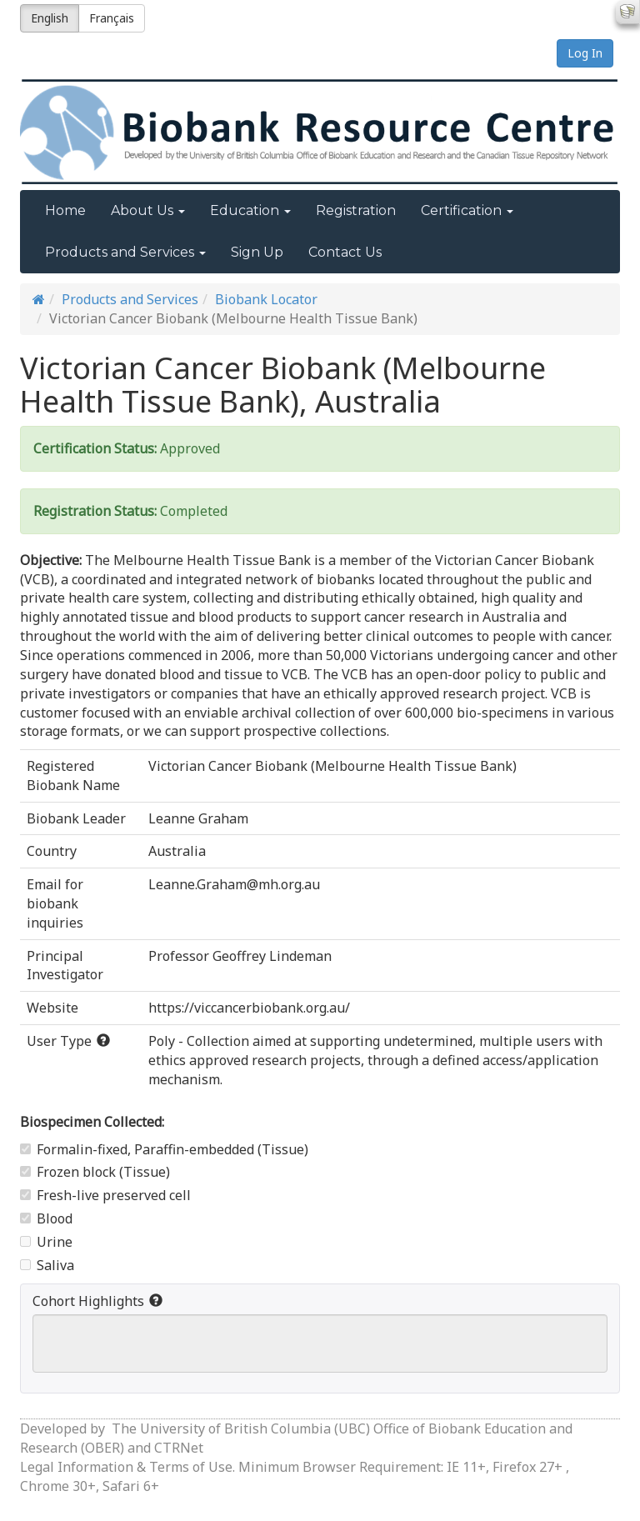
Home (65, 210)
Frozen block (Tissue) (95, 1172)
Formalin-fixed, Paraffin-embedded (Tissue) (164, 1149)
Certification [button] (467, 210)
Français (111, 18)
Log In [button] (585, 53)
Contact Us (345, 252)
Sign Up (257, 252)
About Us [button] (148, 210)
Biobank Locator (266, 299)
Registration (356, 210)
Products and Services (130, 299)
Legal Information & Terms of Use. (129, 1467)
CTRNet (178, 1447)
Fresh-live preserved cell (105, 1195)
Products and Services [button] (125, 252)
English (49, 18)
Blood (46, 1218)
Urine (46, 1242)
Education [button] (250, 210)
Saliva (47, 1265)
